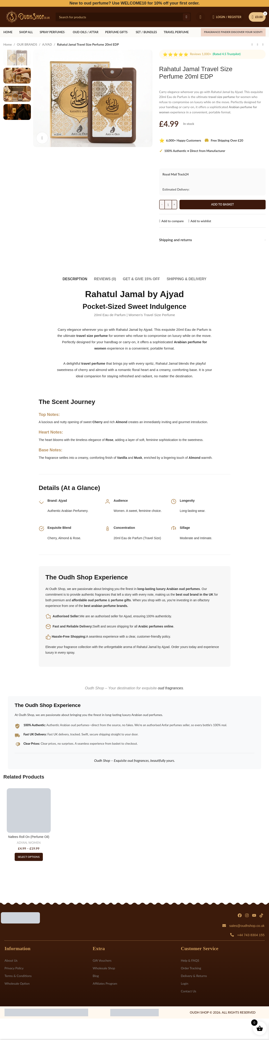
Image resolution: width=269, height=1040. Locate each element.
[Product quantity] (168, 204)
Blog (96, 976)
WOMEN (34, 842)
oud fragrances (170, 688)
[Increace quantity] (174, 204)
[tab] (75, 277)
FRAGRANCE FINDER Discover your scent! (233, 32)
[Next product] (263, 44)
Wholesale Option (17, 983)
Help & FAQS (190, 960)
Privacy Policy (14, 968)
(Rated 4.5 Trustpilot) (227, 54)
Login (184, 983)
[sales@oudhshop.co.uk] (224, 925)
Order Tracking (191, 968)
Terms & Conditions (18, 976)
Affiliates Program (105, 983)
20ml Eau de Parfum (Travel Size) (137, 538)
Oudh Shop (75, 577)
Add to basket (222, 204)
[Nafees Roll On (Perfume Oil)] (29, 810)
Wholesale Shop (104, 968)
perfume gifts (121, 600)
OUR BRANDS (27, 44)
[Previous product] (252, 44)
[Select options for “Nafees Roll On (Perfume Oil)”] (29, 857)
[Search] (123, 17)
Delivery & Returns (194, 976)
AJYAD (47, 44)
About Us (11, 960)
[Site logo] (27, 17)
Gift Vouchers (102, 960)
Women (119, 511)
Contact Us (188, 991)
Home (7, 44)
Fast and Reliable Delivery (72, 626)
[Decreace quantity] (162, 204)
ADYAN (22, 842)
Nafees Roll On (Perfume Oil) (28, 837)
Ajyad (62, 500)
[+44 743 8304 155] (232, 935)
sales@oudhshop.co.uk (246, 926)
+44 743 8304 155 (250, 935)
